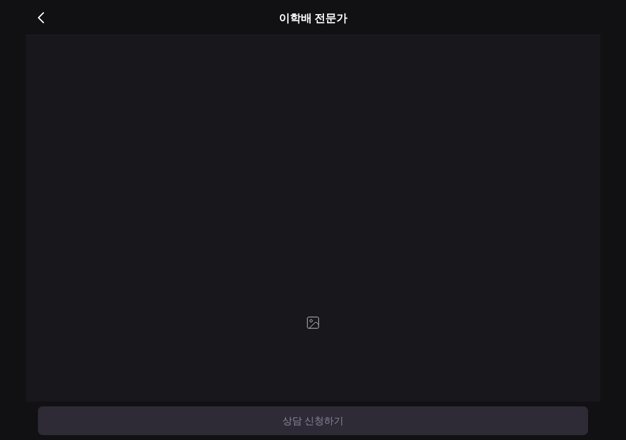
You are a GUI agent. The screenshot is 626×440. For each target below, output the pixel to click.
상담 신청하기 (313, 421)
